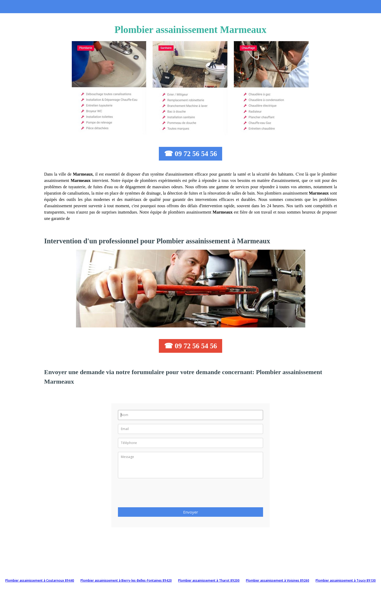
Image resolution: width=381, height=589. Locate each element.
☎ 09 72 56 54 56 (190, 154)
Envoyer (190, 512)
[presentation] (158, 494)
